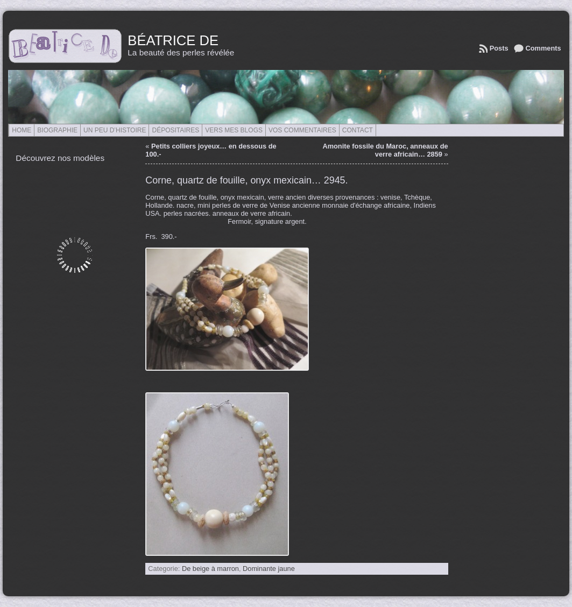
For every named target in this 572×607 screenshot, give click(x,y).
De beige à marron (210, 568)
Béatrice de (173, 40)
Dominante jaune (269, 568)
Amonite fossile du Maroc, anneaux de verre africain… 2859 (385, 150)
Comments (543, 48)
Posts (499, 48)
